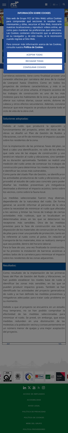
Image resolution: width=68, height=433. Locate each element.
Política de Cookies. (33, 47)
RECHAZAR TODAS (34, 61)
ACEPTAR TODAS (34, 54)
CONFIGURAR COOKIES (34, 67)
